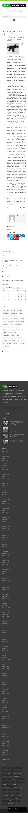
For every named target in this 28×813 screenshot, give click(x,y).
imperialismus (5, 324)
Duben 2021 (6, 506)
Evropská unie (11, 321)
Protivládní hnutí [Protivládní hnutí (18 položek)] (16, 789)
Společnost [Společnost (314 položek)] (13, 795)
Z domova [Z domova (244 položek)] (18, 798)
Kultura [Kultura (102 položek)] (22, 779)
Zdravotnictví (21, 343)
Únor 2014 (5, 698)
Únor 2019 (5, 564)
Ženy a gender (6, 346)
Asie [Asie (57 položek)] (4, 773)
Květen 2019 (6, 558)
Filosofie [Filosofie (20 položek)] (4, 779)
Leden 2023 (6, 460)
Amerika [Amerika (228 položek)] (13, 768)
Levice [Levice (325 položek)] (13, 781)
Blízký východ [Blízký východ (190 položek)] (9, 773)
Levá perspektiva (6, 327)
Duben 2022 (6, 478)
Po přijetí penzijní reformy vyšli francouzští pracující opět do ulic (17, 441)
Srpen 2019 (5, 551)
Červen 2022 (6, 474)
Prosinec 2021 (6, 487)
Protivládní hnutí (6, 335)
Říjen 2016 (5, 628)
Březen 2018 (6, 589)
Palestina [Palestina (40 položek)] (15, 787)
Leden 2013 (6, 725)
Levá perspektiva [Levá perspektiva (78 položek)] (20, 781)
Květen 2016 (6, 639)
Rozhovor (13, 335)
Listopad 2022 (6, 463)
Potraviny (10, 332)
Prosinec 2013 (6, 702)
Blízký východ (9, 316)
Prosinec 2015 (6, 650)
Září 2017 (5, 603)
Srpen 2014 (5, 684)
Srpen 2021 (5, 496)
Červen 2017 (6, 610)
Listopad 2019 (6, 544)
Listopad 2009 (6, 759)
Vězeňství (9, 343)
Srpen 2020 (5, 524)
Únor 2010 (5, 752)
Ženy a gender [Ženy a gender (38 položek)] (11, 803)
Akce (8, 310)
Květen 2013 (6, 718)
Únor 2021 (5, 510)
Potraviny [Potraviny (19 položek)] (5, 789)
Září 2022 (5, 467)
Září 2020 (5, 521)
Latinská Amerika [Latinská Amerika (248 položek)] (6, 781)
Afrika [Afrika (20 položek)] (4, 768)
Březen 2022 (6, 481)
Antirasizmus (14, 313)
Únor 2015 (5, 671)
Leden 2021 (6, 512)
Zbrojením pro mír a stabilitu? (14, 32)
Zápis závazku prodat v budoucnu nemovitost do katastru (13, 255)
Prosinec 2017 (6, 596)
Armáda (11, 35)
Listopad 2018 (6, 571)
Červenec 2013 (6, 714)
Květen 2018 (6, 585)
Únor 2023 (5, 458)
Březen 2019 (6, 562)
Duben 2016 (6, 641)
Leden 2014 (6, 700)
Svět (18, 340)
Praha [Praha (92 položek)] (10, 789)
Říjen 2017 (5, 601)
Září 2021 (5, 494)
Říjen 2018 (5, 573)
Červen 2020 (6, 528)
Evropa (4, 321)
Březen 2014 (6, 696)
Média (17, 327)
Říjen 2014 (5, 680)
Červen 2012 (6, 741)
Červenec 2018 (6, 580)
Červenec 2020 (6, 526)
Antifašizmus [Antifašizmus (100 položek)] (19, 768)
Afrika (4, 310)
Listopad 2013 (6, 705)
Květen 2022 (6, 476)
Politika (20, 35)
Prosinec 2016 (6, 623)
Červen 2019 (6, 555)
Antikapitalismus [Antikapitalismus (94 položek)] (6, 770)
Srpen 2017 (5, 605)
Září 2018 (5, 576)
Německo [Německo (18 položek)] (14, 784)
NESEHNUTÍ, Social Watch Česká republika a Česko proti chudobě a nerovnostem (15, 39)
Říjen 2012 (5, 732)
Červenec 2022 (6, 472)
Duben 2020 (6, 533)
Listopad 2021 (6, 490)
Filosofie (17, 321)
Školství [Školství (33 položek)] (4, 803)
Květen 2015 (6, 664)
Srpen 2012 (5, 736)
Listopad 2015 (6, 653)
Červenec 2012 (6, 739)
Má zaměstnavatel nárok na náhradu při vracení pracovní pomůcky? (13, 266)
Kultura (11, 324)
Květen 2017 (6, 612)
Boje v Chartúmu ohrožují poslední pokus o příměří (17, 434)
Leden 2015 (6, 673)
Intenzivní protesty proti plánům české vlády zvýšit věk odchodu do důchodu (17, 422)
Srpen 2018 (5, 578)
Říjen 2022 (5, 465)
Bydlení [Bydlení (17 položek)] (15, 773)
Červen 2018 (6, 582)
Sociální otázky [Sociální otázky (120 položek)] (6, 795)
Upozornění (5, 417)
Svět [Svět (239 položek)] (4, 798)
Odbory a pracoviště (13, 329)
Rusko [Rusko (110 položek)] (10, 792)
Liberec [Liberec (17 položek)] (4, 784)
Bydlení (15, 316)
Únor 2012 (5, 750)
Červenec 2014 (6, 686)
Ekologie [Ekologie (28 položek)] (21, 773)
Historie (22, 321)
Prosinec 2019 (6, 542)
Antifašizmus (19, 310)
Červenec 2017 (6, 607)
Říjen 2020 (5, 519)
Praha (15, 332)
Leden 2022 (6, 485)
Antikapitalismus (6, 313)
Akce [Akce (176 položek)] (8, 768)
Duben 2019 (6, 560)
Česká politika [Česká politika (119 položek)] (13, 801)
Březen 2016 (6, 644)
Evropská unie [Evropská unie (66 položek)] (17, 776)
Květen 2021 (6, 503)
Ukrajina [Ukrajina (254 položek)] (8, 798)
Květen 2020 (6, 530)
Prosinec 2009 (6, 757)
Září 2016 (5, 630)
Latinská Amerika (18, 324)
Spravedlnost (12, 340)
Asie (4, 316)
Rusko (18, 335)
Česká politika (6, 318)
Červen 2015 (6, 662)
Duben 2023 (6, 453)
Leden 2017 (6, 621)
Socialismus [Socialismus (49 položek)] (15, 792)
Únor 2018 (5, 592)
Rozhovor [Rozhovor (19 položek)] (5, 792)
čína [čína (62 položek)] (18, 801)
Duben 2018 (6, 587)
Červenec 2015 (6, 659)
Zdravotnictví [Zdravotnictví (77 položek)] (5, 801)
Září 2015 (5, 655)
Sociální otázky (18, 337)
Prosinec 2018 (6, 569)
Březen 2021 (6, 508)
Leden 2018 (6, 594)
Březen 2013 (6, 723)
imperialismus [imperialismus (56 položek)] (16, 779)
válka (4, 343)
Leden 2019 (6, 567)
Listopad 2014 (6, 677)
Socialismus (10, 337)
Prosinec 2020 (6, 515)
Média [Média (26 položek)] (9, 784)
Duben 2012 (6, 745)
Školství (4, 337)
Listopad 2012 (6, 729)
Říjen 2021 (5, 492)
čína (11, 318)
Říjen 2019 (5, 546)
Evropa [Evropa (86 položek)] (10, 776)
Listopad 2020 (6, 517)
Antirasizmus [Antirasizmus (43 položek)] (14, 770)
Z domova (15, 343)
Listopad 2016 (6, 625)
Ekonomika (16, 35)
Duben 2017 (6, 614)
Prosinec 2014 (6, 675)
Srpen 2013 (5, 711)
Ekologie (16, 318)
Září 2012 (5, 734)
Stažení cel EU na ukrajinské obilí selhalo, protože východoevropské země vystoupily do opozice (17, 429)
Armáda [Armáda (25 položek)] (20, 770)
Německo (5, 329)
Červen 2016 (6, 637)
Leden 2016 (6, 648)
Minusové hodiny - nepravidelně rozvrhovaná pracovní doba (12, 261)
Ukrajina (22, 340)
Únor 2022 (5, 483)
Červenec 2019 (6, 553)
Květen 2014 (6, 691)
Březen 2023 (6, 456)
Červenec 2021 (6, 499)
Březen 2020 (6, 535)
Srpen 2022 (5, 469)
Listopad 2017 (6, 598)
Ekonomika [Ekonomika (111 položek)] (5, 776)
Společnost (5, 340)
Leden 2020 (6, 539)
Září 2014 (5, 682)
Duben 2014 (6, 693)
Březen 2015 (6, 668)
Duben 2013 (6, 720)
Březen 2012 (6, 748)
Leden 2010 (6, 754)
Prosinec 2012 (6, 727)
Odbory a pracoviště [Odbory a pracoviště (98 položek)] (7, 787)
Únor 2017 (5, 619)
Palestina (21, 329)
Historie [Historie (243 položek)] (9, 779)
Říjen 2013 (5, 707)
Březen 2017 (6, 616)
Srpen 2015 (5, 657)
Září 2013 (5, 709)
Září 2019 (5, 549)
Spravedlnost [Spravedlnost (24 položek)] (20, 795)
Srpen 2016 (5, 632)
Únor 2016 (5, 646)
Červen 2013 (6, 716)
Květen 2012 (6, 743)
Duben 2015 (6, 666)
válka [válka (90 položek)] (13, 798)
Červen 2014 (6, 689)
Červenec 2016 (6, 634)
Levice (13, 327)
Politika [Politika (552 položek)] (20, 787)
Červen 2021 (6, 501)
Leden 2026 (6, 451)
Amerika (13, 310)
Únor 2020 (5, 537)
